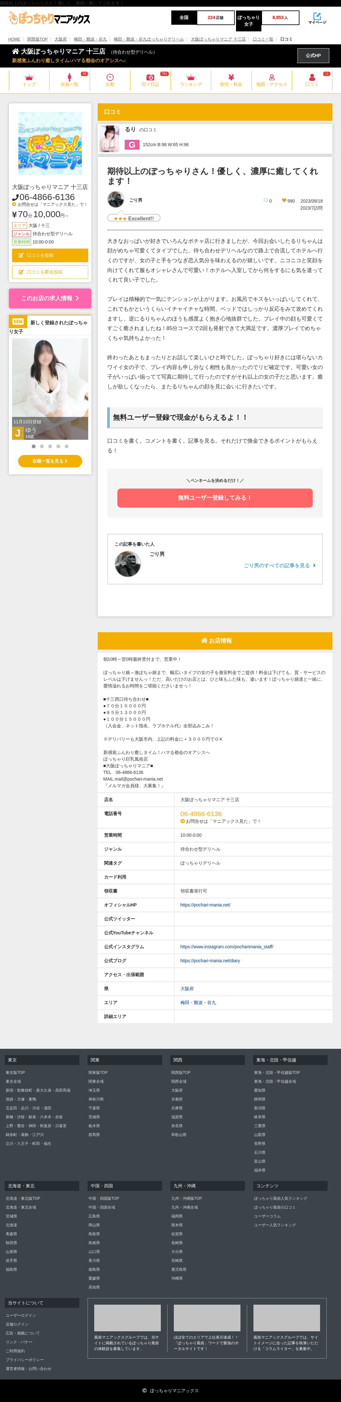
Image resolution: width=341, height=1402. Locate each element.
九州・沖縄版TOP (186, 1198)
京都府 (177, 1099)
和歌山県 (179, 1135)
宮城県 (11, 1216)
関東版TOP (98, 1072)
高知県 (94, 1287)
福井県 (260, 1170)
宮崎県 (177, 1260)
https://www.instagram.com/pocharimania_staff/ (226, 946)
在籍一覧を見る (50, 461)
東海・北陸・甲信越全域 (275, 1081)
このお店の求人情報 (50, 298)
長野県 (260, 1143)
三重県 (260, 1126)
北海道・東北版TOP (23, 1198)
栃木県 (94, 1126)
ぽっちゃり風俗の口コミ (275, 1207)
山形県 (11, 1251)
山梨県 (260, 1135)
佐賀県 (177, 1234)
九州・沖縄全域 (184, 1207)
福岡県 (177, 1216)
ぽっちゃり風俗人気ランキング (280, 1198)
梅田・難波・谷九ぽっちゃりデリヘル (149, 39)
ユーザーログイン (21, 1315)
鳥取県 (94, 1234)
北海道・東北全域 (21, 1207)
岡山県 (94, 1225)
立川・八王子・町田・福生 (28, 1143)
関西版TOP (37, 39)
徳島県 (94, 1269)
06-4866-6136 (47, 197)
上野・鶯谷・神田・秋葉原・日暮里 (36, 1126)
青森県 (11, 1234)
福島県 (11, 1269)
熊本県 (177, 1225)
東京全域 (13, 1081)
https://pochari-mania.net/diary (210, 960)
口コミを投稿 (36, 255)
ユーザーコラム (267, 1216)
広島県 (94, 1216)
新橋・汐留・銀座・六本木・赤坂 (34, 1117)
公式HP (313, 55)
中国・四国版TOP (104, 1198)
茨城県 (94, 1117)
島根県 (94, 1243)
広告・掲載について (23, 1333)
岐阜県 (260, 1117)
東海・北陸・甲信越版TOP (277, 1072)
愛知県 (260, 1090)
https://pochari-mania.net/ (205, 904)
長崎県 (177, 1243)
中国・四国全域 (102, 1207)
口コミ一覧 (263, 39)
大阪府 (61, 39)
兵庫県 (177, 1108)
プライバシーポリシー (25, 1360)
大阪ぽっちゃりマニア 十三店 (218, 39)
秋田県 (11, 1243)
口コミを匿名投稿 (40, 272)
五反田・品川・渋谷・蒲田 (28, 1108)
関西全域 (179, 1081)
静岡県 (260, 1099)
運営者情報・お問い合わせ (28, 1368)
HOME (14, 39)
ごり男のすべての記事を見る (280, 565)
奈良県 (177, 1126)
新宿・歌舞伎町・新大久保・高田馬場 (38, 1090)
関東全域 (96, 1081)
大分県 (177, 1251)
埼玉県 (94, 1090)
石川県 (260, 1152)
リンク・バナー (19, 1342)
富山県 (260, 1161)
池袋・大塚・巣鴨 (21, 1099)
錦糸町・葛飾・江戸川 (25, 1135)
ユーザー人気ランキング (275, 1225)
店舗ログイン (17, 1324)
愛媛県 (94, 1278)
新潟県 (260, 1108)
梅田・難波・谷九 (90, 39)
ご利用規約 (15, 1351)
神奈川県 (96, 1099)
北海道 (11, 1225)
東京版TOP (15, 1072)
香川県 (94, 1260)
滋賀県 (177, 1117)
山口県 (94, 1251)
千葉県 (94, 1108)
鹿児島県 (179, 1269)
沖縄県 (177, 1278)
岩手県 (11, 1260)
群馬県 (94, 1135)
